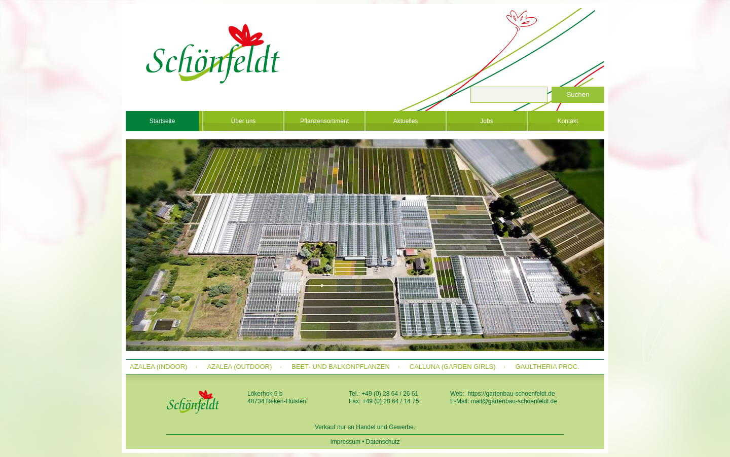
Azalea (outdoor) (239, 366)
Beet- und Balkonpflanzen (340, 366)
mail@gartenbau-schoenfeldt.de (514, 401)
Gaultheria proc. (547, 366)
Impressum (345, 441)
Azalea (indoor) (158, 366)
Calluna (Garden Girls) (453, 366)
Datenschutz (383, 441)
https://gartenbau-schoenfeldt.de (511, 393)
